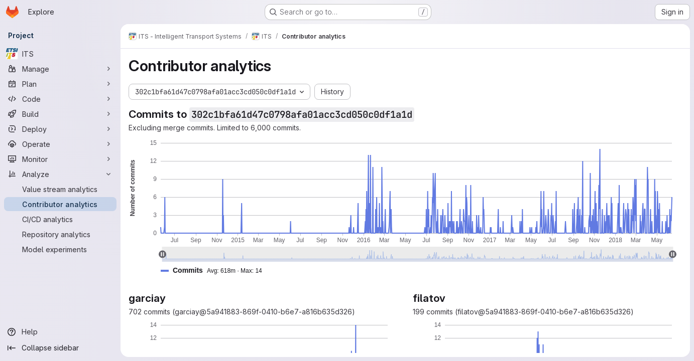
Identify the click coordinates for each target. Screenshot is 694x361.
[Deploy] (60, 129)
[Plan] (60, 84)
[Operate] (60, 144)
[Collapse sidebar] (60, 348)
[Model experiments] (60, 249)
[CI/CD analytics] (60, 219)
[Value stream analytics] (60, 189)
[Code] (60, 99)
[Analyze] (60, 174)
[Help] (60, 332)
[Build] (60, 114)
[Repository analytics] (60, 234)
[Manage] (60, 69)
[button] (215, 270)
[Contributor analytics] (60, 204)
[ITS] (60, 54)
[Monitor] (60, 159)
